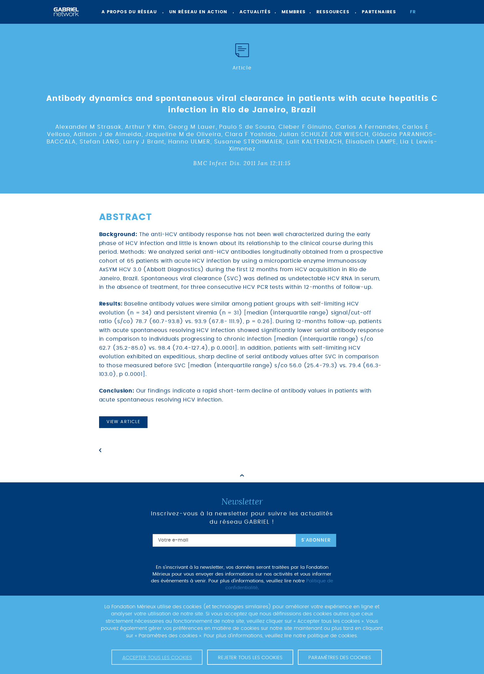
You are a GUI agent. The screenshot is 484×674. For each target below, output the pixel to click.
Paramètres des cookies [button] (339, 657)
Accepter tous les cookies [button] (157, 657)
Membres (294, 12)
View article (123, 422)
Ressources (332, 12)
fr (413, 12)
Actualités (255, 12)
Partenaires (379, 12)
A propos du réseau (129, 12)
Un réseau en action (198, 12)
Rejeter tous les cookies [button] (250, 657)
